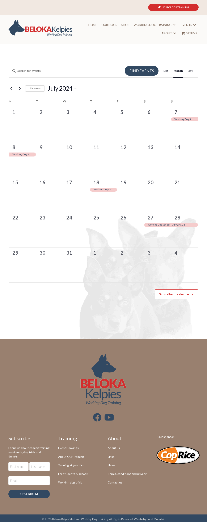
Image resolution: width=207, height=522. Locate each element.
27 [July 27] (150, 218)
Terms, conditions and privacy (127, 474)
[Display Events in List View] (166, 71)
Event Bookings (68, 448)
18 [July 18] (96, 183)
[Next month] (19, 88)
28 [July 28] (177, 218)
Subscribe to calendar (174, 294)
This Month (35, 88)
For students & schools (73, 474)
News (111, 465)
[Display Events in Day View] (190, 71)
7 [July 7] (175, 112)
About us (114, 448)
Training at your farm (71, 465)
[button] (173, 25)
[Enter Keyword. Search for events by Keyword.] (67, 71)
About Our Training (71, 457)
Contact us (115, 483)
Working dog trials (70, 483)
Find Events (141, 71)
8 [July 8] (13, 147)
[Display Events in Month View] (178, 71)
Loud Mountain (156, 516)
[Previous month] (11, 88)
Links (111, 457)
